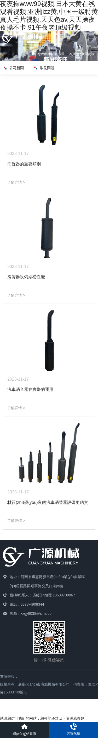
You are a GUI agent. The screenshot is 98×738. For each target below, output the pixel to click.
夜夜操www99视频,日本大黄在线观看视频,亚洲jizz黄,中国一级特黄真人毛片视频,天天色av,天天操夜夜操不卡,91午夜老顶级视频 (49, 15)
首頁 (72, 54)
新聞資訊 (88, 54)
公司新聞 (14, 67)
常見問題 (44, 67)
